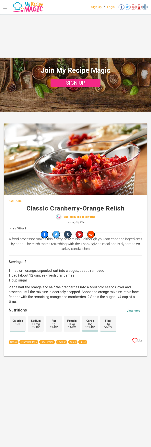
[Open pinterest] (133, 7)
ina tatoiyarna (86, 216)
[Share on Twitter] (56, 234)
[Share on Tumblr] (68, 234)
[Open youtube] (139, 7)
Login (111, 7)
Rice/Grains (47, 342)
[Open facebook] (121, 7)
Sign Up (96, 7)
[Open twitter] (127, 7)
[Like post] (137, 341)
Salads (16, 201)
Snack (13, 342)
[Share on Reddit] (91, 234)
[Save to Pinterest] (79, 234)
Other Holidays (29, 342)
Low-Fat (61, 342)
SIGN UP (75, 83)
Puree (83, 342)
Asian (73, 342)
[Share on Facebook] (44, 234)
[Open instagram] (145, 7)
